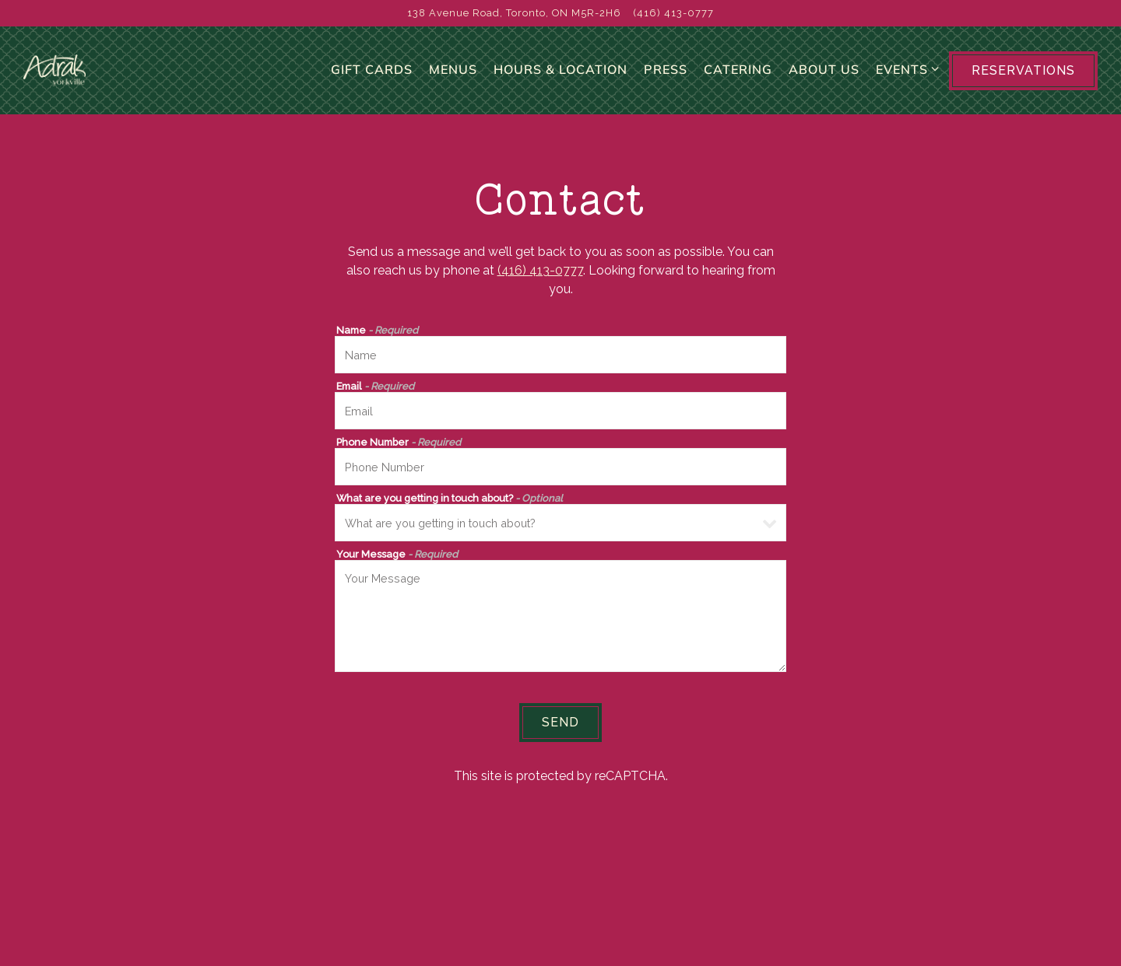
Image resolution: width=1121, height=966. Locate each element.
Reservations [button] (1023, 78)
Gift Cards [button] (372, 77)
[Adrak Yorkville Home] (101, 78)
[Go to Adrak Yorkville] (514, 12)
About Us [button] (824, 77)
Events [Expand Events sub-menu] (904, 75)
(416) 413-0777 (540, 285)
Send (560, 737)
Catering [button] (738, 77)
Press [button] (665, 77)
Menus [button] (453, 77)
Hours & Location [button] (560, 77)
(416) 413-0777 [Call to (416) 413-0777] (674, 13)
